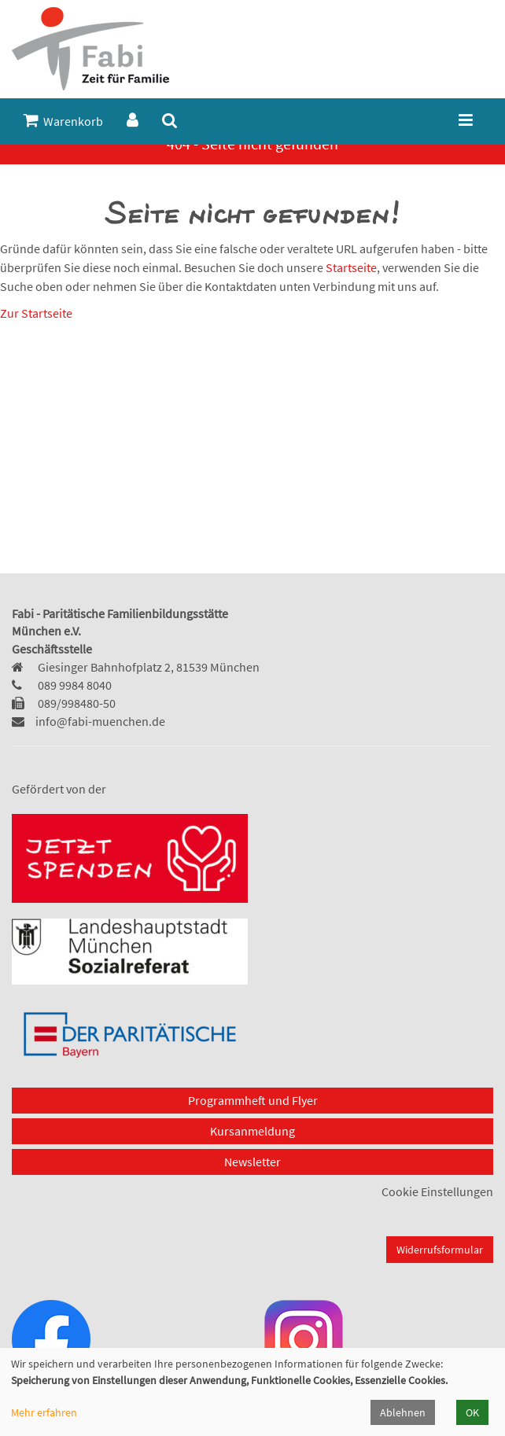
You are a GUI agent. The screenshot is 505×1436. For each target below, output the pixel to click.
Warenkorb (63, 120)
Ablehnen (403, 1412)
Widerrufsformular (439, 1250)
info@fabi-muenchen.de (100, 721)
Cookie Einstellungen (437, 1191)
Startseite (351, 267)
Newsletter (252, 1161)
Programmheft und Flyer (253, 1100)
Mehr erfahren (44, 1412)
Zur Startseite (36, 313)
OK (472, 1412)
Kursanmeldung (252, 1131)
